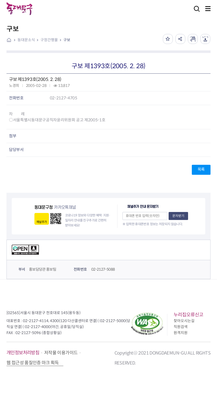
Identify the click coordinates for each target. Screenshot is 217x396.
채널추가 (41, 222)
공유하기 (180, 39)
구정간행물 (49, 39)
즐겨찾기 (168, 39)
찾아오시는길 (184, 320)
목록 (201, 169)
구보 (66, 39)
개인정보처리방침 (22, 353)
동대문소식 (26, 39)
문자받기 (178, 216)
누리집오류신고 (188, 315)
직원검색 (181, 326)
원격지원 (181, 332)
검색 (195, 12)
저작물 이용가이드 (61, 353)
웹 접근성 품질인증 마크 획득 (32, 363)
